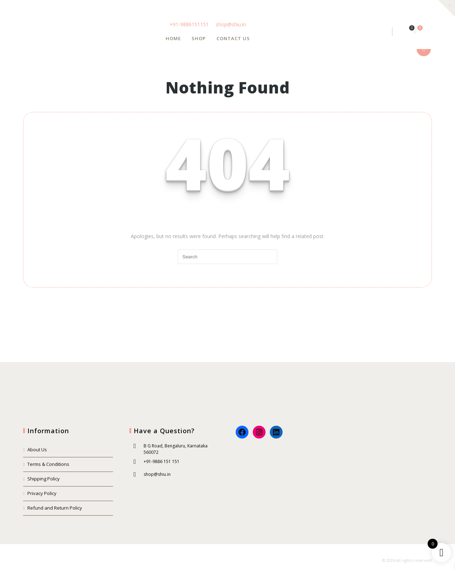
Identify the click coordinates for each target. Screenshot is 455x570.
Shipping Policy (43, 478)
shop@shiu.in (231, 24)
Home (173, 38)
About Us (37, 449)
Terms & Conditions (48, 464)
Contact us (233, 38)
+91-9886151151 (190, 24)
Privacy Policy (42, 493)
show (424, 49)
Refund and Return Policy (54, 508)
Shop (199, 38)
